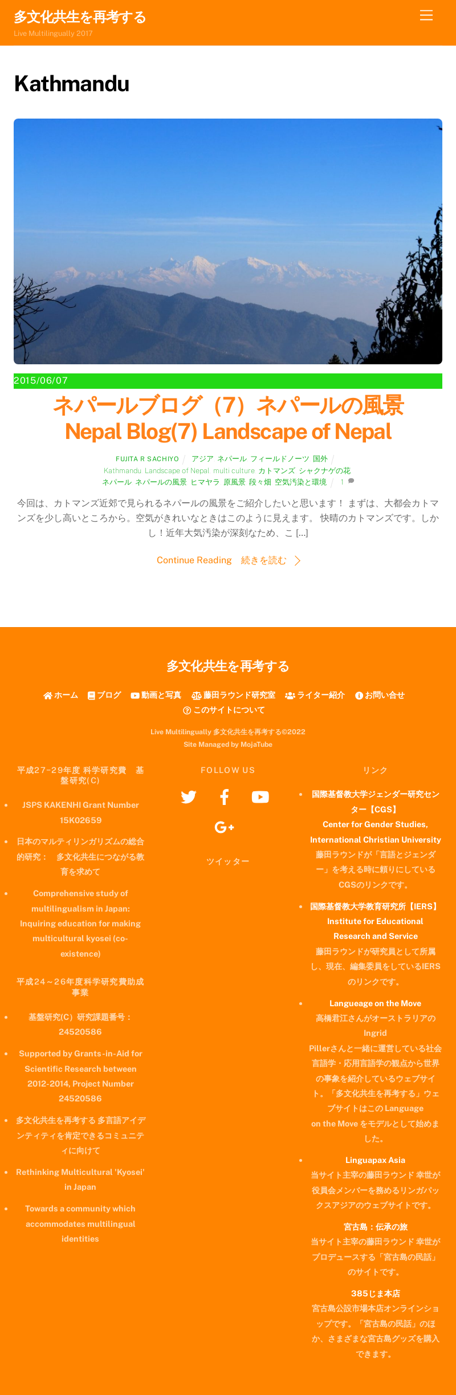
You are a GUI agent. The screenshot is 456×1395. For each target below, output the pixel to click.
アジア (203, 458)
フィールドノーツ (280, 458)
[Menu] (426, 16)
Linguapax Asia (375, 1160)
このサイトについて (223, 709)
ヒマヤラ (205, 482)
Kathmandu (122, 470)
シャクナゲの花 (325, 470)
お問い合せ (380, 694)
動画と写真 (156, 694)
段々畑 (260, 482)
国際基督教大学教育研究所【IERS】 (375, 906)
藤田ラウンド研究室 (233, 694)
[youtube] (262, 796)
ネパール (232, 458)
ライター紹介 (315, 694)
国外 (320, 458)
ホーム (60, 694)
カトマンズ (276, 470)
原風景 (234, 482)
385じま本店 (375, 1293)
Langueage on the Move (375, 1003)
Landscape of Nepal (177, 470)
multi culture (234, 470)
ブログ (104, 694)
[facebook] (226, 796)
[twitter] (190, 796)
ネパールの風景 (161, 482)
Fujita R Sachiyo (147, 459)
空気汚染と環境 (301, 482)
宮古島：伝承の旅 (376, 1226)
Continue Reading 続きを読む (222, 560)
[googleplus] (226, 826)
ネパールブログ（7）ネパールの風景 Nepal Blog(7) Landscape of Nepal (238, 418)
